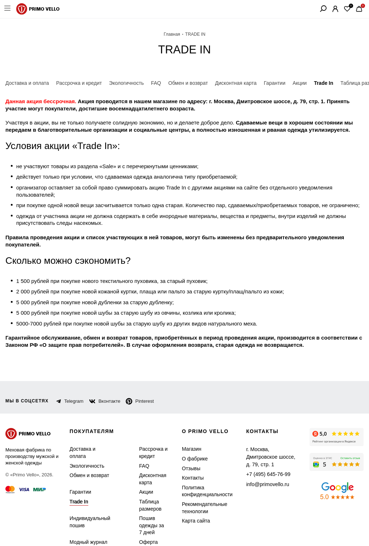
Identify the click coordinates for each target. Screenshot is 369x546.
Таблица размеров (145, 491)
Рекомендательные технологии (200, 494)
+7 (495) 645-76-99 (263, 451)
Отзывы (188, 454)
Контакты (190, 464)
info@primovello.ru (263, 461)
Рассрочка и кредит (148, 438)
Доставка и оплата (81, 438)
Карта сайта (193, 507)
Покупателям (93, 417)
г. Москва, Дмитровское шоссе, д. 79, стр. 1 (268, 438)
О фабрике (191, 444)
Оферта (144, 528)
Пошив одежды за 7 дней (149, 511)
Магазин (189, 435)
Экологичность (86, 451)
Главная (172, 34)
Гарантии (80, 478)
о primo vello (204, 417)
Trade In (78, 487)
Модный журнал (87, 528)
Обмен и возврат (87, 461)
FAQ (141, 451)
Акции (143, 478)
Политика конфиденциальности (203, 477)
